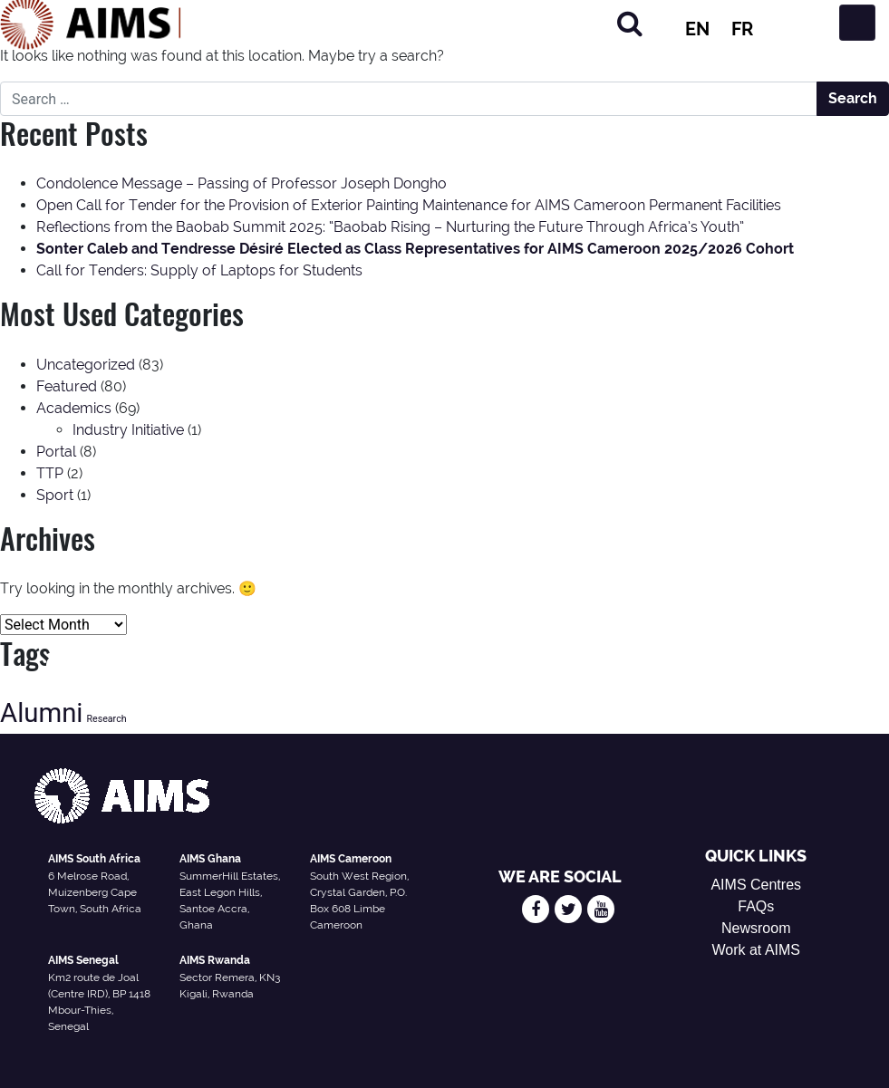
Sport (54, 495)
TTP (49, 473)
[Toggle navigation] (857, 23)
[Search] (630, 23)
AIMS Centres (755, 884)
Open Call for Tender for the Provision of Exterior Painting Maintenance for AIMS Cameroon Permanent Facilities (408, 205)
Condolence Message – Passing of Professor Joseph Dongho (241, 183)
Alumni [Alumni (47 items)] (41, 713)
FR (742, 29)
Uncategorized (85, 364)
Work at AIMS (755, 950)
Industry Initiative (128, 429)
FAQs (756, 906)
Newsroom (755, 928)
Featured (66, 386)
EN (697, 29)
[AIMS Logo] (90, 22)
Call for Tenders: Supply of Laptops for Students (199, 270)
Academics (73, 408)
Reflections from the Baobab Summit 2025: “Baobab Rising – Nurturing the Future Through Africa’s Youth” (390, 227)
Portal (56, 451)
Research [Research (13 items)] (106, 719)
